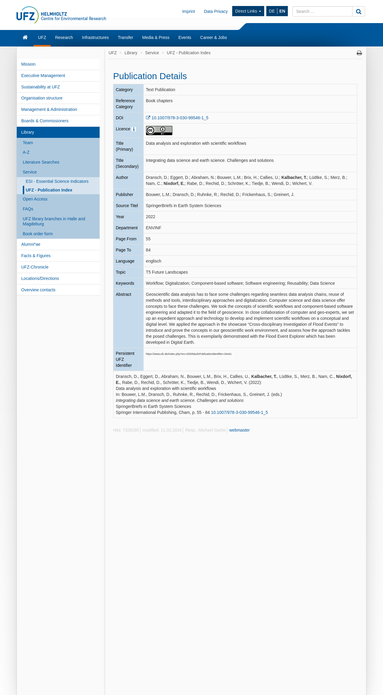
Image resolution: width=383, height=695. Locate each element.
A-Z (26, 152)
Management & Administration (49, 109)
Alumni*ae (30, 244)
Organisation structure (42, 98)
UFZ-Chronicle (34, 267)
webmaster (239, 430)
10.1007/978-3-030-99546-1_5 (180, 117)
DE (272, 11)
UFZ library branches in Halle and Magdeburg (54, 221)
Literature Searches (41, 162)
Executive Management (43, 75)
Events (184, 37)
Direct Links (248, 11)
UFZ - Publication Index (49, 190)
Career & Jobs (213, 37)
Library (27, 132)
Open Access (35, 199)
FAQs (28, 208)
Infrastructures (95, 37)
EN (282, 11)
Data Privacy (216, 11)
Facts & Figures (36, 255)
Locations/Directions (40, 278)
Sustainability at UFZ (40, 87)
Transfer (125, 37)
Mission (28, 64)
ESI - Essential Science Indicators (57, 181)
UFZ (42, 37)
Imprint (188, 11)
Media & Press (155, 37)
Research (64, 37)
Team (28, 142)
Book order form (38, 233)
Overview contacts (38, 289)
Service (30, 172)
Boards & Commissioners (45, 120)
